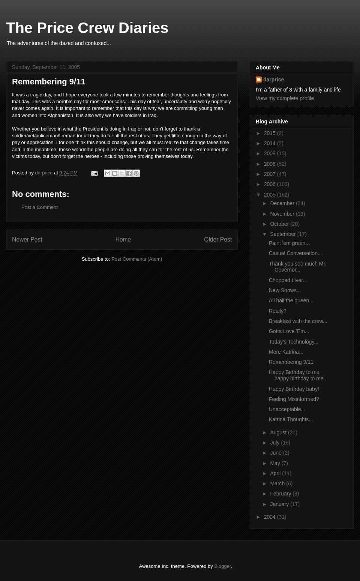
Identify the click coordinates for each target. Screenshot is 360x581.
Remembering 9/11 (291, 362)
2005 (270, 195)
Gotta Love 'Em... (289, 331)
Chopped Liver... (288, 280)
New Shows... (285, 290)
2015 (270, 133)
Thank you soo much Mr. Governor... (297, 267)
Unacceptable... (287, 409)
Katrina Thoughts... (291, 419)
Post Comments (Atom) (136, 259)
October (280, 224)
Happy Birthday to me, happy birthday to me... (298, 375)
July (275, 443)
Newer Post (27, 239)
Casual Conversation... (295, 253)
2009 (270, 153)
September (283, 234)
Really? (277, 311)
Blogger (222, 566)
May (275, 463)
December (283, 203)
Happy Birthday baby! (294, 389)
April (276, 473)
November (283, 214)
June (276, 453)
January (280, 504)
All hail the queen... (291, 300)
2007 (270, 174)
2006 (270, 184)
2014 (270, 143)
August (279, 432)
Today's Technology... (293, 342)
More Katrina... (286, 352)
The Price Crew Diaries (87, 28)
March (278, 483)
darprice (273, 80)
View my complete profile (285, 98)
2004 (270, 517)
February (281, 494)
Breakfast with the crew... (298, 321)
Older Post (218, 239)
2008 (270, 164)
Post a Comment (39, 207)
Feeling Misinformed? (294, 399)
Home (123, 239)
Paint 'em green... (289, 243)
